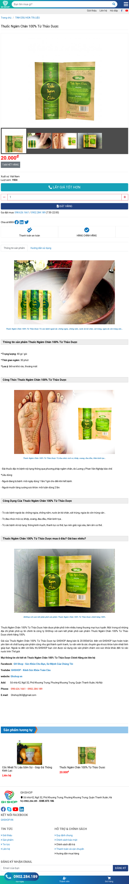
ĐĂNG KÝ (120, 868)
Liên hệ (103, 10)
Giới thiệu (92, 10)
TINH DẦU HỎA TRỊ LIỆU (27, 17)
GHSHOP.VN (7, 819)
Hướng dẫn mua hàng (67, 853)
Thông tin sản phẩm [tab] (14, 248)
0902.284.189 (38, 212)
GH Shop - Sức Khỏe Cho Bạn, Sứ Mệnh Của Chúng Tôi (43, 664)
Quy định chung (64, 835)
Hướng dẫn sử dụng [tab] (41, 248)
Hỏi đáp (114, 10)
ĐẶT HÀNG (64, 206)
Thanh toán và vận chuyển (69, 849)
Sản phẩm (7, 840)
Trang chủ (6, 17)
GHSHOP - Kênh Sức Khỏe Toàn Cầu (31, 670)
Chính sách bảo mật (66, 840)
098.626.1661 (22, 212)
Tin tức (5, 844)
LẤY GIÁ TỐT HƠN (64, 187)
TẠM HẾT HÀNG (10, 164)
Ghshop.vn (16, 676)
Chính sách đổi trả (65, 844)
